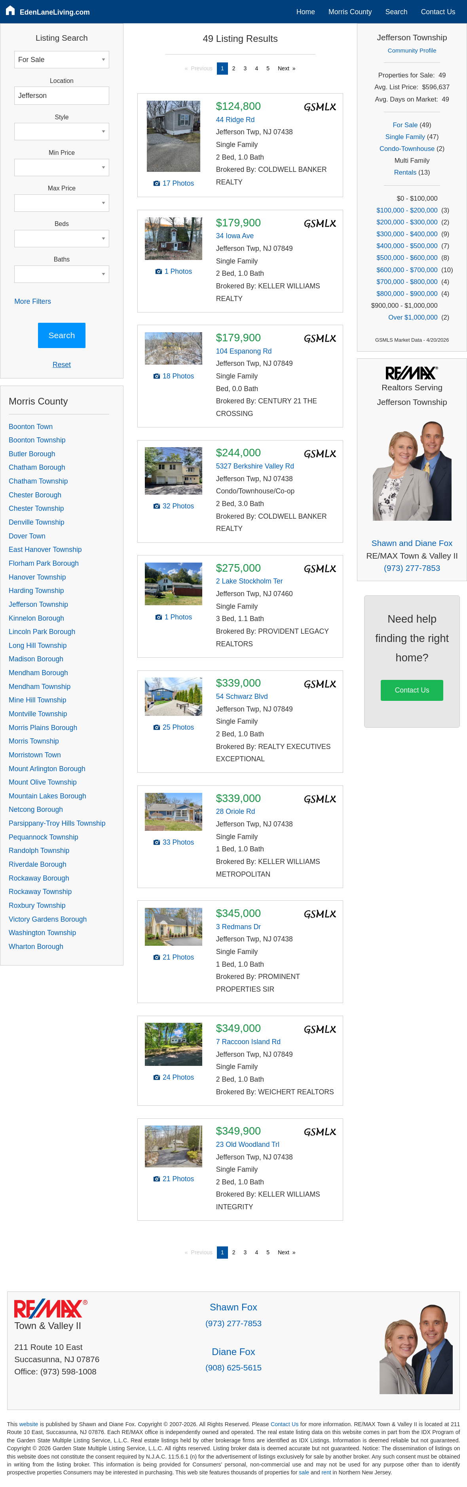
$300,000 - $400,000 (407, 234)
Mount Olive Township (43, 782)
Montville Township (38, 714)
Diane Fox (233, 1351)
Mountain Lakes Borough (47, 796)
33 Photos (178, 842)
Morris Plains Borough (43, 728)
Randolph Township (39, 851)
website (28, 1424)
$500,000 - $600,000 (407, 258)
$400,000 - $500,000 (407, 246)
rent (326, 1472)
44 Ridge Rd (235, 120)
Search (396, 12)
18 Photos (178, 376)
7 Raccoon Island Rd (248, 1042)
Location (62, 80)
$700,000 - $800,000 (407, 282)
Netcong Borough (36, 809)
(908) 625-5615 (233, 1367)
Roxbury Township (37, 905)
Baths (62, 259)
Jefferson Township (38, 604)
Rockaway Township (40, 892)
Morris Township (34, 741)
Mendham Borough (38, 673)
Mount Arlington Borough (47, 769)
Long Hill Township (37, 645)
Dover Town (27, 536)
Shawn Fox (233, 1307)
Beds (62, 223)
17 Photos (178, 183)
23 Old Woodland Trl (247, 1144)
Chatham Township (38, 481)
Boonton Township (37, 440)
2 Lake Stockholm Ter (249, 581)
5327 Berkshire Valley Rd (255, 466)
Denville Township (37, 522)
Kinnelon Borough (36, 618)
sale (304, 1472)
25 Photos (178, 727)
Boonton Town (31, 427)
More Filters (32, 301)
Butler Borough (32, 454)
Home (305, 12)
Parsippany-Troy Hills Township (57, 823)
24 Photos (178, 1077)
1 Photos (178, 271)
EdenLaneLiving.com (55, 12)
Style (61, 117)
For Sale (405, 125)
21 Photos (178, 957)
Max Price (62, 188)
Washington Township (42, 933)
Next (283, 68)
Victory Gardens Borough (48, 919)
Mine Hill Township (37, 700)
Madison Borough (36, 659)
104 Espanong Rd (244, 351)
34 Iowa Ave (235, 236)
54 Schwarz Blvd (242, 696)
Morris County (350, 12)
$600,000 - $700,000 (407, 270)
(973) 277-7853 (412, 567)
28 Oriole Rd (235, 811)
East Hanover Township (45, 549)
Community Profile (412, 50)
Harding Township (36, 591)
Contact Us (438, 12)
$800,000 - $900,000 (407, 293)
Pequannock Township (43, 837)
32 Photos (178, 506)
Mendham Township (39, 687)
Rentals (405, 172)
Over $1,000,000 (412, 317)
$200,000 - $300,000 (407, 222)
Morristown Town (35, 755)
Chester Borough (35, 495)
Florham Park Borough (44, 563)
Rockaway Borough (39, 878)
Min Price (62, 152)
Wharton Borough (36, 947)
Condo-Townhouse (407, 148)
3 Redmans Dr (238, 927)
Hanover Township (37, 577)
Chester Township (36, 508)
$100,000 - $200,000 (407, 210)
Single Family (405, 137)
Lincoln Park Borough (42, 632)
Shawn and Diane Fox (412, 543)
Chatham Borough (37, 467)
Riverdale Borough (37, 864)
